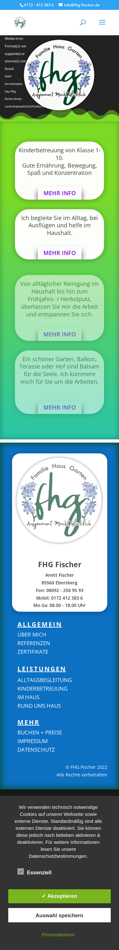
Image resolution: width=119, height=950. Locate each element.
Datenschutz (36, 749)
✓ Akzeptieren (59, 896)
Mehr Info (59, 193)
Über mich (31, 634)
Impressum (32, 741)
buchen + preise (39, 732)
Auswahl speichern (59, 915)
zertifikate (32, 651)
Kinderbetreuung (42, 688)
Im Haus (28, 697)
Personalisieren (58, 934)
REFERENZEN (33, 643)
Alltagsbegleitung (44, 680)
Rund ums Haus (39, 705)
